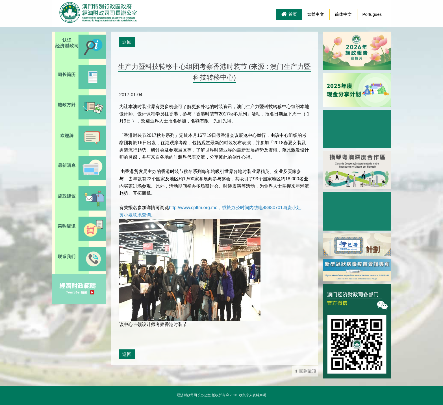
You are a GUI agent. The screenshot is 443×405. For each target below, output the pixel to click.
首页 (289, 14)
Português (372, 14)
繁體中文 (315, 14)
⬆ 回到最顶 (305, 371)
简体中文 (343, 14)
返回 (127, 42)
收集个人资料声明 (252, 395)
